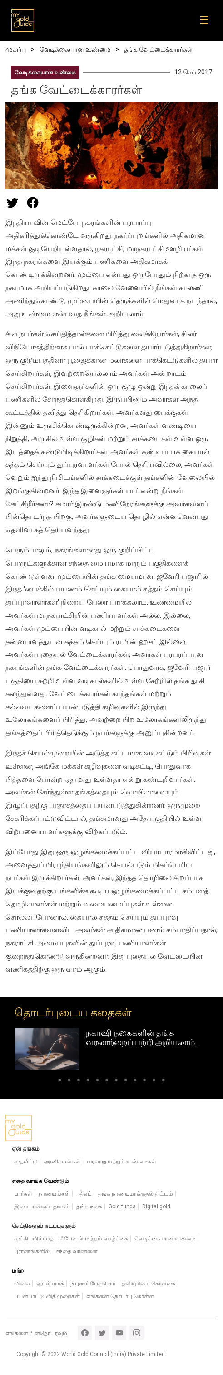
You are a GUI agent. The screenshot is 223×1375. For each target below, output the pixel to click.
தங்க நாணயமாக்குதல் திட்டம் (135, 1194)
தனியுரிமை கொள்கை (148, 1283)
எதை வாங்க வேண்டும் (40, 1181)
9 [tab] (135, 1081)
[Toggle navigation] (207, 20)
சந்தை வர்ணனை (77, 1251)
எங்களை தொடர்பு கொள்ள (120, 1296)
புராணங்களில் (32, 1251)
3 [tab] (78, 1081)
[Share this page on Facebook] (33, 202)
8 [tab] (125, 1081)
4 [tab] (88, 1081)
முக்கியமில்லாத (34, 1238)
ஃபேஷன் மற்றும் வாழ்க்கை (94, 1238)
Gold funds (122, 1206)
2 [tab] (69, 1081)
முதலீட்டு (26, 1161)
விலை (22, 1283)
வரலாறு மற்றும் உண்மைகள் (121, 1161)
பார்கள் (23, 1194)
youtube (119, 1333)
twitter (102, 1333)
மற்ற (18, 1271)
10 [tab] (144, 1081)
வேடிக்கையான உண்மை (45, 72)
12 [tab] (163, 1081)
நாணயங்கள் (54, 1194)
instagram (136, 1333)
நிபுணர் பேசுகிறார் (92, 1283)
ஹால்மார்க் (50, 1283)
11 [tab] (154, 1081)
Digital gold (156, 1206)
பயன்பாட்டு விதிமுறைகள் (47, 1296)
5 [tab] (97, 1081)
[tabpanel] (111, 1049)
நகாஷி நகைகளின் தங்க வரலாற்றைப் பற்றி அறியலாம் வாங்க (140, 1042)
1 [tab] (59, 1081)
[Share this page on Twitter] (12, 202)
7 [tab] (116, 1081)
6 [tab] (107, 1081)
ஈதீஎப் (84, 1194)
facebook (85, 1333)
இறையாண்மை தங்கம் (42, 1206)
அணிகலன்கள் (62, 1161)
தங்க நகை (89, 1206)
